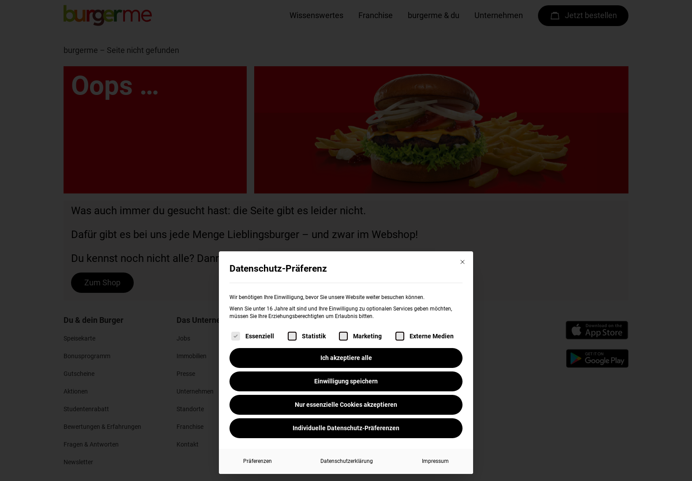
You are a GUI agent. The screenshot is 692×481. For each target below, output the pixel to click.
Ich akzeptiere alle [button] (346, 357)
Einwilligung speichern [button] (346, 381)
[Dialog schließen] (462, 262)
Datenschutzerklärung (346, 461)
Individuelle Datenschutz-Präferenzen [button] (346, 428)
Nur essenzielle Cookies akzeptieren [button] (346, 404)
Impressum (435, 461)
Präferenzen (257, 461)
